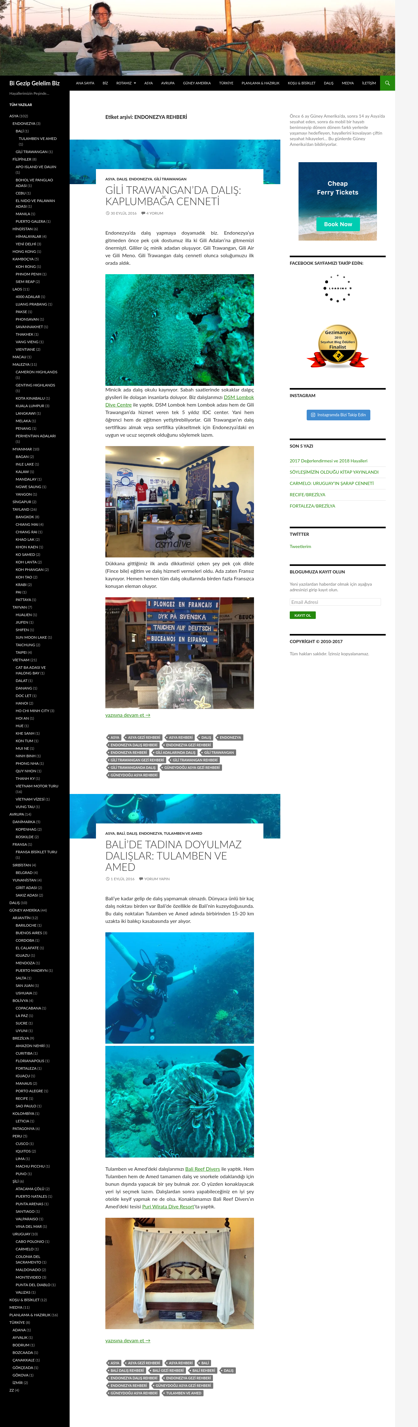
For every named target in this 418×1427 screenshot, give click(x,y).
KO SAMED (25, 554)
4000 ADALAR (28, 296)
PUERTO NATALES (31, 1196)
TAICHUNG (25, 644)
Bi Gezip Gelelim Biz (34, 83)
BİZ (105, 83)
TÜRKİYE (226, 83)
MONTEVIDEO (28, 1277)
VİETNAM (21, 660)
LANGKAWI (26, 413)
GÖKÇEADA (23, 1367)
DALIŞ (328, 83)
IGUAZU (23, 955)
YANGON (24, 494)
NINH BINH (25, 755)
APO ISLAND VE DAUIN (36, 166)
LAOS (17, 289)
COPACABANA (28, 1008)
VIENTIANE (25, 349)
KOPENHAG (26, 829)
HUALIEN (24, 614)
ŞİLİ (16, 1181)
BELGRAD (24, 872)
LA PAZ (22, 1015)
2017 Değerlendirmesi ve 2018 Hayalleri (329, 460)
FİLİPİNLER (22, 159)
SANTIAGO (25, 1211)
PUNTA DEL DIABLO (33, 1284)
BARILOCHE (26, 925)
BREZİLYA (21, 1038)
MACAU (19, 356)
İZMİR (18, 1382)
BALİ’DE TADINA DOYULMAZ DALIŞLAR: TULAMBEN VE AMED (173, 855)
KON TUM (24, 740)
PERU (17, 1136)
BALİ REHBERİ (204, 1370)
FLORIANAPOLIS (30, 1060)
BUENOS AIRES (29, 932)
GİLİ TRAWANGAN (170, 179)
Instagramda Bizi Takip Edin (338, 414)
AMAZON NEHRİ (30, 1045)
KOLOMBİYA (23, 1113)
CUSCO (22, 1143)
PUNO (21, 1173)
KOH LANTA (26, 562)
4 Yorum (154, 213)
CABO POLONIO (30, 1241)
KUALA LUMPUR (30, 405)
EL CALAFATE (27, 947)
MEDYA (348, 83)
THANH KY (25, 778)
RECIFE (22, 1098)
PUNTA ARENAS (29, 1203)
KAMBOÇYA (23, 259)
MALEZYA (21, 364)
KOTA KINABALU (30, 398)
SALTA (21, 978)
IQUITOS (23, 1151)
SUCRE (22, 1023)
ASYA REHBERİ (181, 737)
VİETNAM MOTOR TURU (37, 786)
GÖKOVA (20, 1375)
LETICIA (22, 1121)
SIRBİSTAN (22, 865)
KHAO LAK (25, 539)
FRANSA (20, 844)
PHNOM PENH (28, 274)
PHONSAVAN (27, 319)
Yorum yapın (157, 878)
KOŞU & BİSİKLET (301, 83)
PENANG (23, 428)
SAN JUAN (25, 985)
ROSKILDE (25, 836)
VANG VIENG (27, 341)
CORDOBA (25, 940)
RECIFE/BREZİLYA (307, 494)
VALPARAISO (27, 1219)
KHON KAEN (27, 547)
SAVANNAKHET (29, 326)
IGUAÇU (23, 1075)
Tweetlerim (300, 546)
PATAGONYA (23, 1128)
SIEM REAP (25, 281)
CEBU (21, 193)
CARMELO (25, 1249)
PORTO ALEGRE (29, 1091)
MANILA (23, 213)
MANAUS (24, 1083)
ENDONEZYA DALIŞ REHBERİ (134, 745)
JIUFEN (22, 622)
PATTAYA (23, 599)
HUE (20, 725)
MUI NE (22, 748)
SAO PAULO (26, 1106)
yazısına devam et (128, 715)
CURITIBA (24, 1053)
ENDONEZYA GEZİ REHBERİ (188, 745)
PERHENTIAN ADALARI (36, 436)
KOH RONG (26, 266)
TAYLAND (21, 509)
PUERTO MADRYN (32, 970)
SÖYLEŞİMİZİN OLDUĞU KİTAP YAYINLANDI (334, 472)
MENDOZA (25, 963)
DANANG (24, 688)
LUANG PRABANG (31, 304)
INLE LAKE (25, 464)
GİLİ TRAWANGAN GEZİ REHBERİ (137, 760)
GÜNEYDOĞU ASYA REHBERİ (134, 775)
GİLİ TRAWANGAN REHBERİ (195, 760)
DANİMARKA (24, 821)
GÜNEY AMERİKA (197, 83)
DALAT (21, 680)
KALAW (22, 471)
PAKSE (21, 311)
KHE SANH (25, 733)
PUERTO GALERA (30, 221)
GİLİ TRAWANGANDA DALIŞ (133, 767)
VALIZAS (23, 1292)
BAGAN (22, 456)
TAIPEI (21, 652)
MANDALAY (26, 479)
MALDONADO (28, 1269)
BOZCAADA (23, 1352)
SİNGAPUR (22, 501)
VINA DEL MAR (29, 1226)
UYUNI (22, 1030)
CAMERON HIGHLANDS (36, 372)
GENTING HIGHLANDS (35, 385)
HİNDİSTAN (23, 228)
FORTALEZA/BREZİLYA (312, 506)
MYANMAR (22, 449)
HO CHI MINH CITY (32, 710)
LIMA (20, 1158)
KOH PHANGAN (30, 569)
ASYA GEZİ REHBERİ (144, 737)
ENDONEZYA (140, 179)
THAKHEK (24, 334)
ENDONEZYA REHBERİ (129, 752)
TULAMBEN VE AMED (183, 833)
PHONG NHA (27, 763)
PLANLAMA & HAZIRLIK (260, 83)
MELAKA (23, 420)
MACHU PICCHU (30, 1166)
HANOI (22, 703)
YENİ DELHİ (26, 244)
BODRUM (21, 1345)
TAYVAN (20, 607)
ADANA (19, 1330)
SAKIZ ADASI (27, 895)
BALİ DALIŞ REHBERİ (127, 1370)
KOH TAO (24, 577)
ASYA (148, 83)
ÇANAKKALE (24, 1360)
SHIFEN (22, 629)
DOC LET (23, 695)
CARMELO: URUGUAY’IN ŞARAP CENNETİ (332, 483)
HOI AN (22, 718)
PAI (18, 592)
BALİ (121, 833)
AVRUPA (168, 83)
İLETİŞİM (369, 83)
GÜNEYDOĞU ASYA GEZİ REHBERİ (192, 767)
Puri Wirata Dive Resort (168, 1206)
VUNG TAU (25, 806)
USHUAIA (24, 993)
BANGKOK (25, 516)
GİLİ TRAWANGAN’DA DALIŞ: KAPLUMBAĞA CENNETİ (173, 195)
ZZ (11, 1390)
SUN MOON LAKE (31, 637)
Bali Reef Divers (202, 1169)
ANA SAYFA (85, 83)
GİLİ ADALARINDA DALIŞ (176, 752)
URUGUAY (21, 1234)
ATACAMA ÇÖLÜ (30, 1188)
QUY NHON (26, 771)
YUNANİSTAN (24, 880)
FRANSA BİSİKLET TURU (36, 851)
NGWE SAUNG (28, 486)
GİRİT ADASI (26, 887)
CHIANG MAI (27, 524)
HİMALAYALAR (28, 236)
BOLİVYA (20, 1000)
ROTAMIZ (123, 83)
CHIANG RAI (26, 532)
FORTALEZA (26, 1068)
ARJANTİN (22, 917)
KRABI (21, 584)
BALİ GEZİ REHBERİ (168, 1370)
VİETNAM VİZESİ (30, 799)
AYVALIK (20, 1337)
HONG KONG (24, 251)
